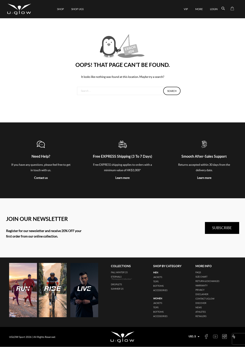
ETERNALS (126, 278)
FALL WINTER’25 (119, 272)
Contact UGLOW (204, 298)
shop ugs (77, 9)
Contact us (41, 177)
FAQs (198, 272)
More (199, 9)
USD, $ (192, 336)
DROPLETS (116, 284)
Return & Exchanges (207, 281)
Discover (200, 303)
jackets (157, 277)
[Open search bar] (223, 8)
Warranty (201, 285)
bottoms (158, 286)
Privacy (200, 290)
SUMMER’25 (117, 289)
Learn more (122, 177)
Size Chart (201, 277)
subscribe (222, 228)
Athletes (200, 312)
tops (155, 281)
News (198, 307)
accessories (160, 290)
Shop (60, 9)
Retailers (200, 316)
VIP (186, 9)
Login (214, 9)
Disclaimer (201, 294)
